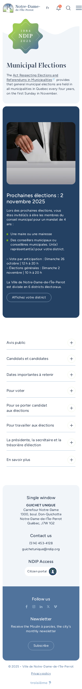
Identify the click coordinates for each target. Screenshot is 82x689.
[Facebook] (26, 606)
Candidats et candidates (41, 359)
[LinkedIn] (41, 606)
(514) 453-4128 (41, 543)
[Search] (68, 8)
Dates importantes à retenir (41, 375)
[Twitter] (48, 606)
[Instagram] (33, 606)
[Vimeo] (55, 606)
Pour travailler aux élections (41, 425)
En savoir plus (41, 460)
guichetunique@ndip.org (41, 549)
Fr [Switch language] (47, 8)
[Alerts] (58, 8)
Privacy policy (41, 673)
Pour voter (41, 391)
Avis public (41, 343)
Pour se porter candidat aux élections (41, 408)
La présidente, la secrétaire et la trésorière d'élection (41, 442)
